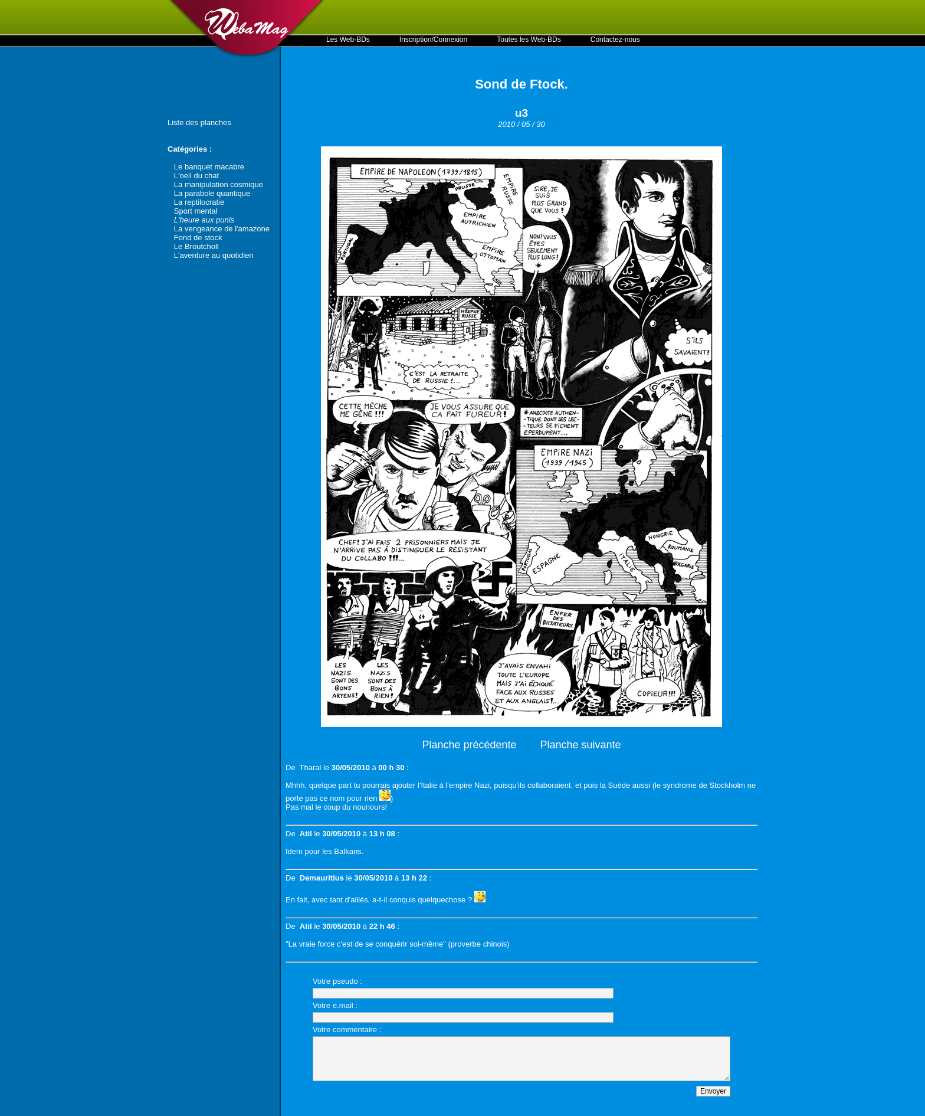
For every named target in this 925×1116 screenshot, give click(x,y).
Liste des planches (199, 122)
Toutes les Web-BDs (529, 39)
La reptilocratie (199, 202)
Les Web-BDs (348, 39)
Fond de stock (198, 237)
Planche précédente (469, 745)
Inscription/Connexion (433, 39)
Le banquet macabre (209, 166)
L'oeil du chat (196, 175)
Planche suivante (580, 745)
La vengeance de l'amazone (222, 228)
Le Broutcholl (196, 246)
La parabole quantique (212, 193)
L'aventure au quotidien (214, 255)
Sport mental (196, 211)
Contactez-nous (615, 39)
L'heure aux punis (204, 219)
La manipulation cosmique (218, 184)
